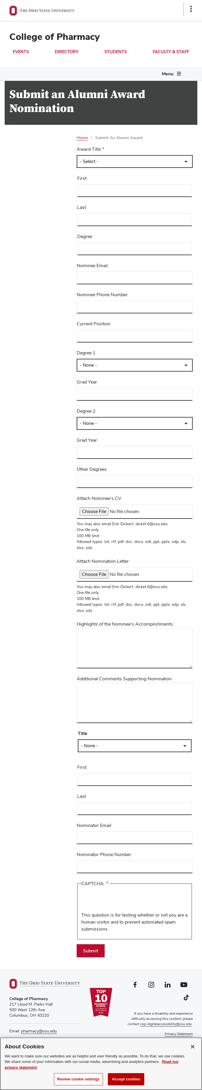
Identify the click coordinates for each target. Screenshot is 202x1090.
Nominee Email (92, 265)
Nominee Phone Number (102, 295)
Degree (84, 236)
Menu (167, 74)
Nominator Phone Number (104, 854)
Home (82, 137)
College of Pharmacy (54, 36)
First (82, 178)
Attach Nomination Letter (103, 561)
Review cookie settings (78, 1080)
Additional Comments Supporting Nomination (124, 679)
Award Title (89, 149)
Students (115, 51)
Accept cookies (126, 1080)
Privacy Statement (179, 1034)
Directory (66, 51)
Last (81, 207)
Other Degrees (92, 469)
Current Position (93, 324)
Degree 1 (86, 353)
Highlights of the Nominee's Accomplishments (125, 624)
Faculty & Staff (171, 51)
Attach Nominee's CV (99, 498)
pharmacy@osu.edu (39, 1031)
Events (21, 51)
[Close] (192, 1047)
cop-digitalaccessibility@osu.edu (166, 1024)
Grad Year (87, 382)
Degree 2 (86, 411)
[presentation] (125, 900)
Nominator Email (94, 825)
